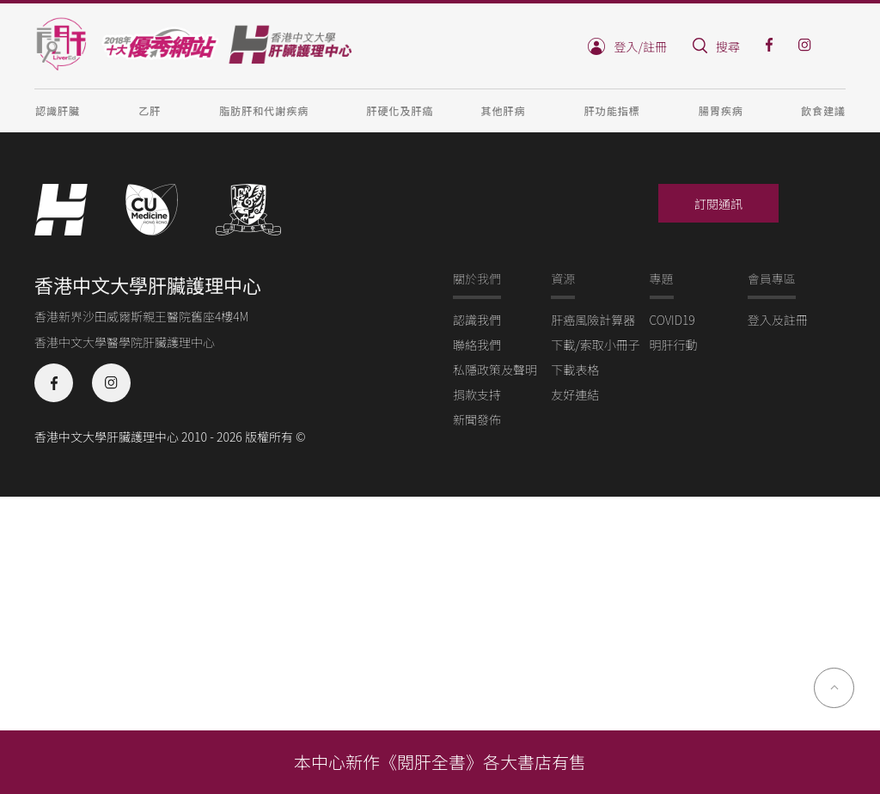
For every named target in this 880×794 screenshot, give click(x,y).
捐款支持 (477, 394)
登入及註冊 (778, 319)
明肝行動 (674, 344)
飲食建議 (823, 110)
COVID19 (672, 319)
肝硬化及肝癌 (399, 110)
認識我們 (477, 319)
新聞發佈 (477, 419)
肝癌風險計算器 (593, 319)
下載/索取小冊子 (595, 344)
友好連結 (575, 394)
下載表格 (575, 369)
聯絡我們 (477, 344)
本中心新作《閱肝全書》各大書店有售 (440, 761)
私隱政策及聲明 (495, 369)
